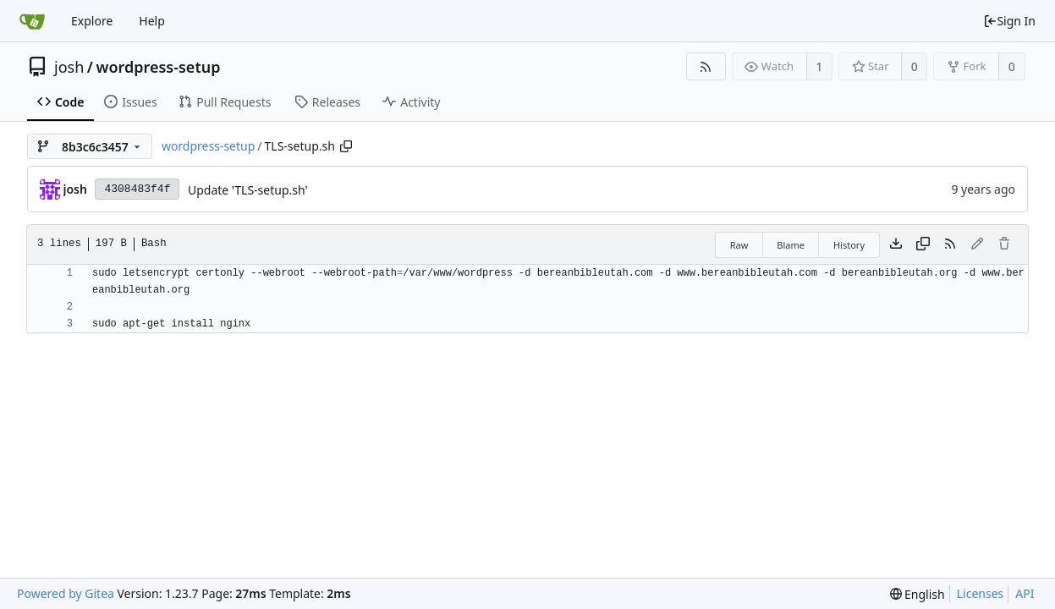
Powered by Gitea (65, 593)
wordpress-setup (158, 66)
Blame (791, 245)
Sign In (1009, 21)
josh (69, 66)
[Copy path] (346, 146)
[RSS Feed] (706, 66)
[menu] (917, 594)
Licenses (980, 593)
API (1024, 593)
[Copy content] (923, 244)
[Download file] (895, 244)
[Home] (32, 21)
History (849, 245)
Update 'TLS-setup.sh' (248, 190)
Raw (739, 245)
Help (152, 21)
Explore (92, 21)
